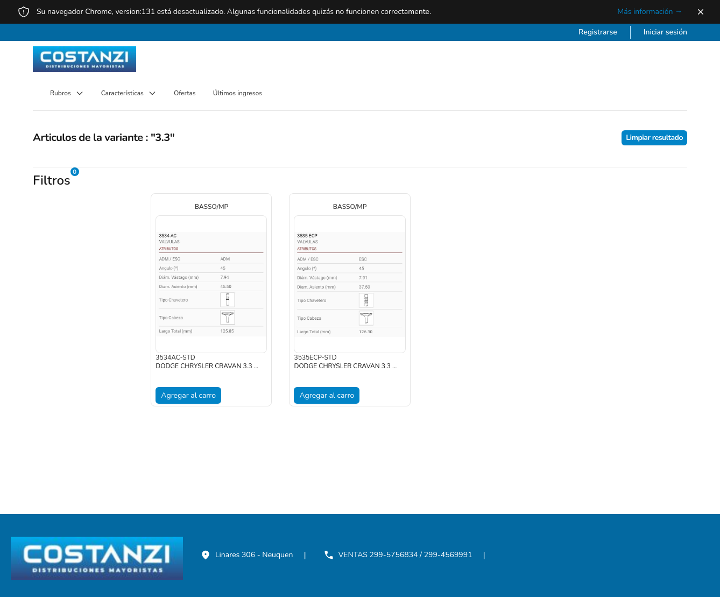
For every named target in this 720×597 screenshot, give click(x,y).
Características (129, 93)
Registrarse (597, 32)
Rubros (67, 93)
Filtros (51, 180)
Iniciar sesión (665, 32)
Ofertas (185, 93)
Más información (649, 12)
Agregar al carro (188, 395)
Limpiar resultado (654, 137)
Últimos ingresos (237, 93)
